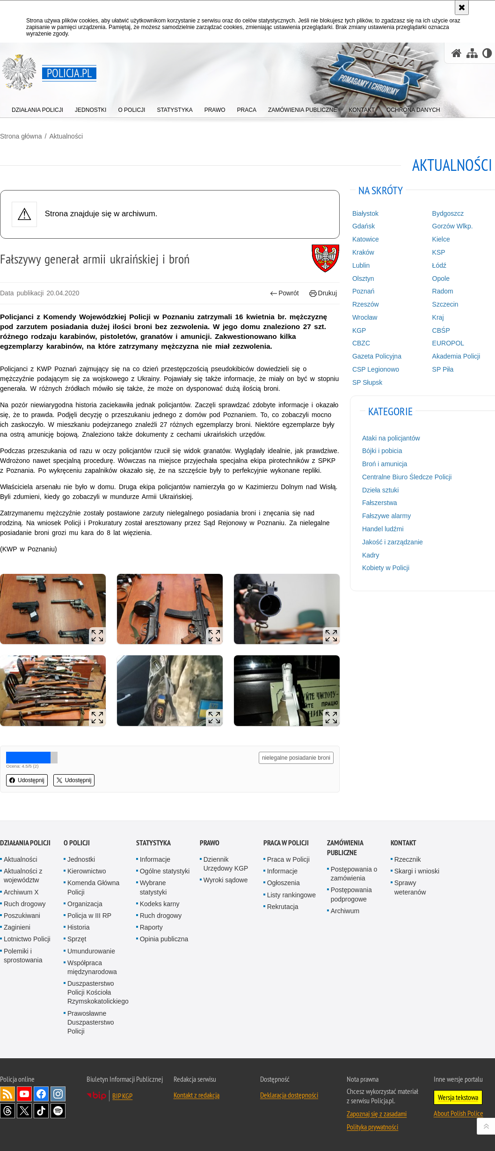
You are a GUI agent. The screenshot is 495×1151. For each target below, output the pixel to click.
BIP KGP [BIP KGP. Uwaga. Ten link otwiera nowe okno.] (122, 1095)
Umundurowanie (91, 951)
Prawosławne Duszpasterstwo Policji (90, 1022)
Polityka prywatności (372, 1126)
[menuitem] (37, 108)
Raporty (151, 927)
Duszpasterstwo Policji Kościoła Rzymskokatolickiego (98, 992)
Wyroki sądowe (226, 880)
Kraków (363, 252)
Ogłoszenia (283, 883)
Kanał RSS (7, 1093)
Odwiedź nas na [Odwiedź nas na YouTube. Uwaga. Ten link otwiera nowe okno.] (24, 1093)
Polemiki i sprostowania (23, 955)
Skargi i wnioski (416, 871)
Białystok (365, 213)
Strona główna (21, 136)
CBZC (361, 343)
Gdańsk (363, 226)
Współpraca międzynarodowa (92, 967)
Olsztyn (363, 278)
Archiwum (345, 911)
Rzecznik (407, 859)
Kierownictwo (86, 871)
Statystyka (153, 843)
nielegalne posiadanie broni (296, 758)
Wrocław (364, 317)
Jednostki (81, 859)
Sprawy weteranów (410, 887)
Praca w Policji (286, 843)
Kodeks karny (160, 904)
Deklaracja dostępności (289, 1095)
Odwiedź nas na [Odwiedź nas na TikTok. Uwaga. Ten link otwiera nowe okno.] (41, 1110)
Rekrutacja (282, 906)
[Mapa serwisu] (472, 53)
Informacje (155, 859)
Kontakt (403, 843)
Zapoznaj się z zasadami (377, 1113)
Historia (78, 927)
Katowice (365, 239)
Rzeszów (365, 304)
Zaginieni (17, 927)
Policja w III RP (89, 915)
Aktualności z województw (23, 875)
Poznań (363, 291)
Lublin (361, 265)
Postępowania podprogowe (351, 894)
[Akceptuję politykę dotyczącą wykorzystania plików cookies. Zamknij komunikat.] (462, 7)
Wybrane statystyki (153, 887)
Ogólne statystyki (165, 871)
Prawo (209, 843)
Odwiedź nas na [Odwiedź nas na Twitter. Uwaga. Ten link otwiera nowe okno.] (24, 1110)
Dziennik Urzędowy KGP (226, 864)
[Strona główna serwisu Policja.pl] (456, 53)
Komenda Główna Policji (93, 887)
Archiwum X (21, 892)
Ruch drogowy (25, 904)
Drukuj (323, 293)
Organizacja (84, 904)
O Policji (77, 843)
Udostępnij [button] (26, 780)
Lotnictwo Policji (27, 939)
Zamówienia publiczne (345, 848)
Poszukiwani (22, 915)
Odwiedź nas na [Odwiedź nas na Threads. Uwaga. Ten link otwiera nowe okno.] (7, 1110)
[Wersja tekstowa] (487, 53)
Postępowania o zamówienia (354, 873)
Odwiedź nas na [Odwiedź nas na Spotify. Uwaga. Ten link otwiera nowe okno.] (58, 1110)
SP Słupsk (367, 382)
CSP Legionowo (375, 369)
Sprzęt (76, 939)
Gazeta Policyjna (376, 356)
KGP (359, 330)
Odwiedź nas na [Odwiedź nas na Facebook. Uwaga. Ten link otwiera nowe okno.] (41, 1093)
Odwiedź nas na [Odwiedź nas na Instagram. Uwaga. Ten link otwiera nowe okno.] (58, 1093)
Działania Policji (25, 843)
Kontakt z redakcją (196, 1095)
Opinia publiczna (164, 939)
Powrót (284, 293)
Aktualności (66, 136)
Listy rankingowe (291, 895)
